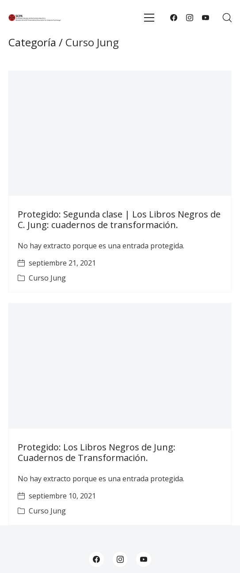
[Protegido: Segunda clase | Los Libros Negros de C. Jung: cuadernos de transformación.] (120, 133)
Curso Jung (47, 278)
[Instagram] (189, 17)
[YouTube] (205, 17)
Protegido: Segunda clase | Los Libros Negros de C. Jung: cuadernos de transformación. (119, 219)
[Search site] (227, 17)
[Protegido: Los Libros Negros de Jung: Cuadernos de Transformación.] (120, 365)
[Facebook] (173, 17)
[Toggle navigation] (149, 17)
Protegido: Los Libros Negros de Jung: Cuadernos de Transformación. (96, 452)
